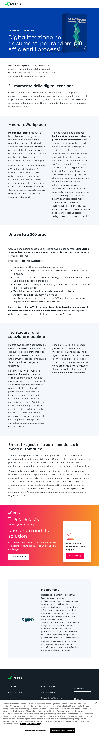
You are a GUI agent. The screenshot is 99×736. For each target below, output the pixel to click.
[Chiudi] (96, 703)
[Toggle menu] (95, 4)
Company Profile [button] (15, 692)
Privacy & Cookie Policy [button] (50, 692)
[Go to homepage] (13, 4)
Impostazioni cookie (35, 731)
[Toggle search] (86, 4)
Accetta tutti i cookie (62, 731)
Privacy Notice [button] (52, 698)
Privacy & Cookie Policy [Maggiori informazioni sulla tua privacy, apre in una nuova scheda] (30, 725)
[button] (18, 557)
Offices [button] (11, 698)
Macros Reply (50, 589)
